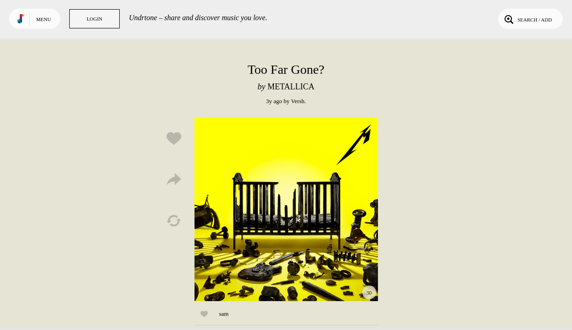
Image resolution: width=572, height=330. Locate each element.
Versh (298, 101)
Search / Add (527, 18)
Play (286, 209)
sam (224, 313)
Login (94, 19)
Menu (43, 19)
